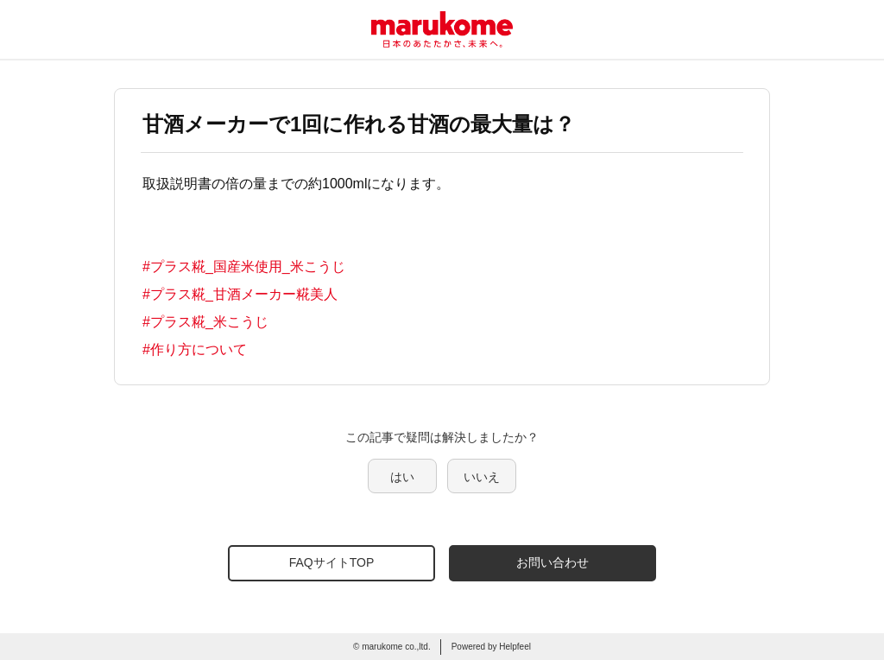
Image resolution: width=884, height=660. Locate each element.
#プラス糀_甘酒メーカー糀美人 (240, 294)
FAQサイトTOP (332, 562)
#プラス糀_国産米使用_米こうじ (243, 266)
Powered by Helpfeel (491, 646)
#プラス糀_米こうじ (205, 321)
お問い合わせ (552, 562)
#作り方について (194, 349)
